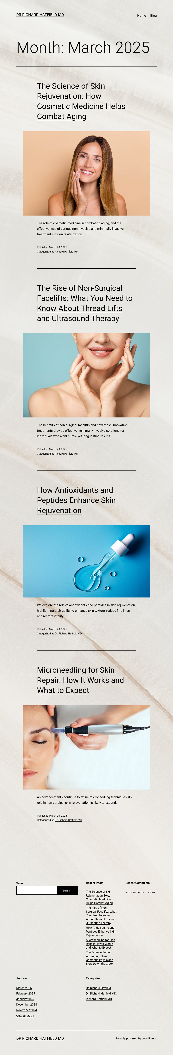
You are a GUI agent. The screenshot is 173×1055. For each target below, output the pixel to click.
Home (141, 16)
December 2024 (26, 1004)
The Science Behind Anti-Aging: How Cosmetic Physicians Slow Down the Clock (99, 958)
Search (20, 883)
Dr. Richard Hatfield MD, (68, 633)
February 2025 (25, 993)
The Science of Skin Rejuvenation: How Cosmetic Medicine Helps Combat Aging (99, 897)
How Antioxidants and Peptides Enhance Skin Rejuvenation (76, 500)
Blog (153, 16)
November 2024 (26, 1010)
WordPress (149, 1038)
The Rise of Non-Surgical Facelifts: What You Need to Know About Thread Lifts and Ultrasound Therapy (101, 915)
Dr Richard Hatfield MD (40, 14)
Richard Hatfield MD (66, 251)
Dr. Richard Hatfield (98, 988)
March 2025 (24, 988)
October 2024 (25, 1015)
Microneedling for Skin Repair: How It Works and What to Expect (80, 680)
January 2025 (25, 999)
